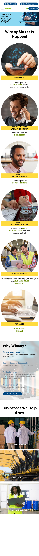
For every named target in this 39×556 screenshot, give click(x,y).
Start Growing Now (33, 8)
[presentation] (3, 550)
